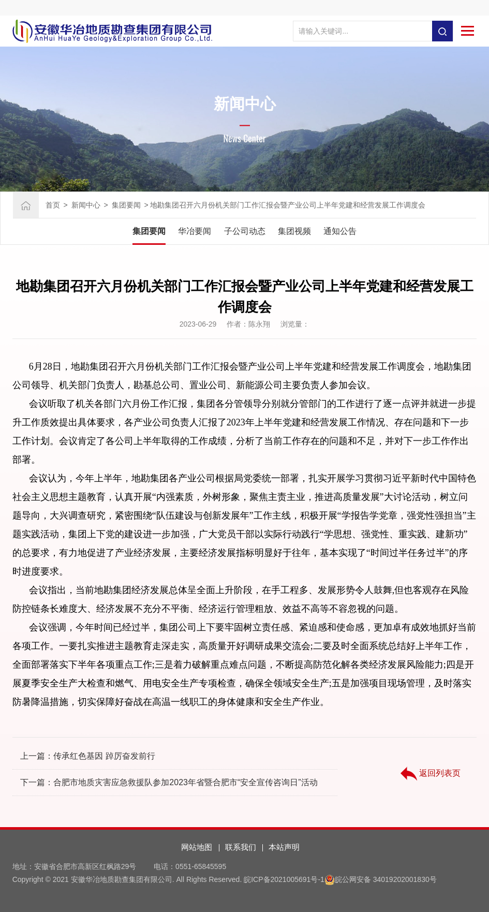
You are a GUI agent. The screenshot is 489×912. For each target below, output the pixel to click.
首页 (53, 205)
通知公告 (340, 231)
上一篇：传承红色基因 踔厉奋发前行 (87, 756)
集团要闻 (126, 205)
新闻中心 (85, 205)
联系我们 (240, 847)
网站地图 (196, 847)
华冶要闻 (194, 231)
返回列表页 (431, 774)
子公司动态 (244, 231)
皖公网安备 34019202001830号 (386, 879)
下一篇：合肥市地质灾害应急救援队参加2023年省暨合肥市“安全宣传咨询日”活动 (168, 782)
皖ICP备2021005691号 (281, 879)
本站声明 (284, 847)
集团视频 (294, 231)
